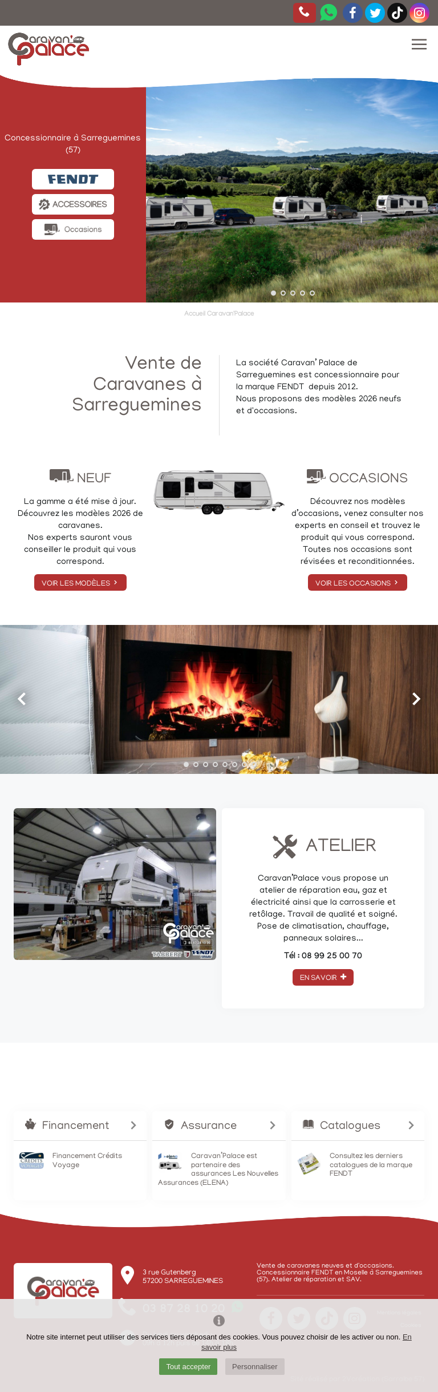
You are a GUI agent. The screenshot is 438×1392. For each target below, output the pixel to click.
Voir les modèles (80, 583)
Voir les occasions (357, 583)
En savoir (323, 978)
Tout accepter (188, 1366)
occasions (274, 411)
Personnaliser (255, 1366)
